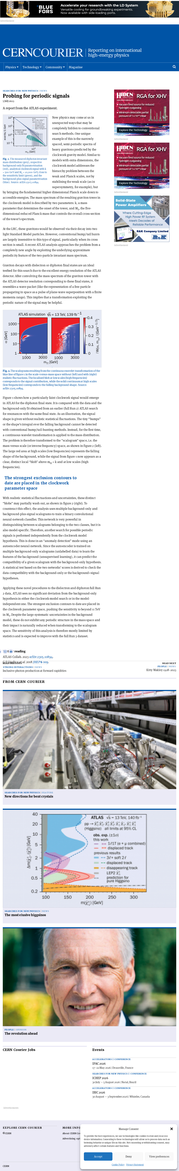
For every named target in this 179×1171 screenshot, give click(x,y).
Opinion (21, 1022)
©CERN (7, 1125)
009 (40, 654)
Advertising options (73, 1130)
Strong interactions (18, 659)
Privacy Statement (135, 1164)
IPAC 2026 (99, 1056)
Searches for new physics (20, 83)
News (43, 83)
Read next (169, 655)
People (162, 658)
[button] (171, 1129)
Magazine (76, 71)
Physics (10, 71)
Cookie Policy (118, 1164)
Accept (98, 1156)
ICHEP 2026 (100, 1070)
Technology (30, 71)
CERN (6, 1158)
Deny (129, 1156)
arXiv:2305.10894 (41, 649)
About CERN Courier (74, 1125)
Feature (47, 785)
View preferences (159, 1156)
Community (54, 71)
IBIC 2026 (98, 1085)
